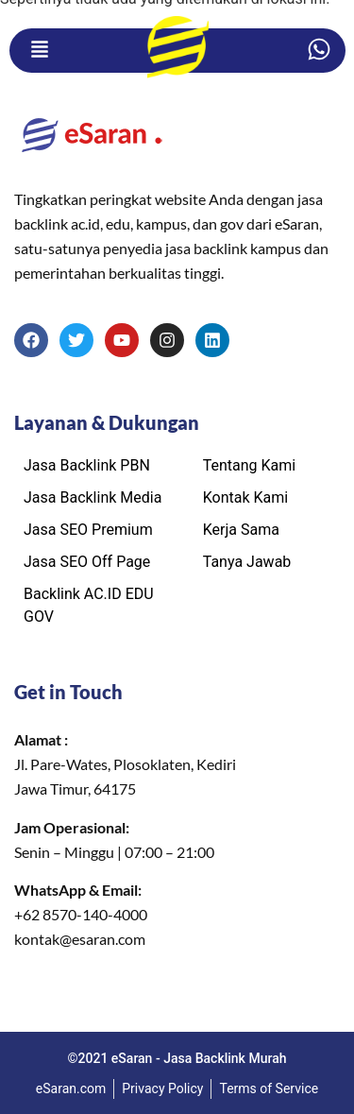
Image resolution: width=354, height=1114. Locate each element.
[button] (40, 50)
